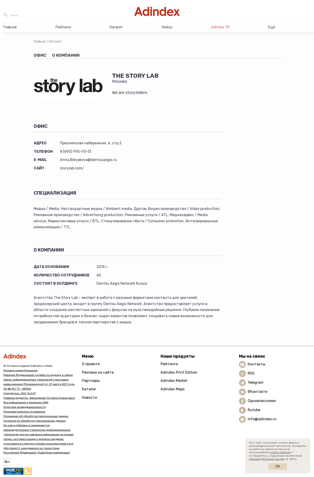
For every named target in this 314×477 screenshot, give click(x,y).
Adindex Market (174, 380)
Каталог (55, 41)
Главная (40, 41)
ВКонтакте (257, 391)
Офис (40, 55)
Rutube (254, 410)
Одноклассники (262, 401)
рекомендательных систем (266, 459)
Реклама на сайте (98, 372)
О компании (66, 55)
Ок (277, 466)
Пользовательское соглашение (24, 411)
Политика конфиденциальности (24, 407)
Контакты (256, 364)
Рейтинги (169, 364)
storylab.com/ (72, 168)
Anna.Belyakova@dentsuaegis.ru (88, 160)
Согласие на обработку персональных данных (34, 420)
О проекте (91, 364)
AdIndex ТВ (220, 27)
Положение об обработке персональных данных (35, 416)
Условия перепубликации (20, 370)
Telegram (255, 382)
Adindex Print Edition (179, 372)
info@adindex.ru (262, 419)
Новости (89, 397)
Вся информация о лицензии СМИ (25, 402)
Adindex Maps (173, 389)
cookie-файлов (280, 452)
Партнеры (91, 380)
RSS (251, 373)
